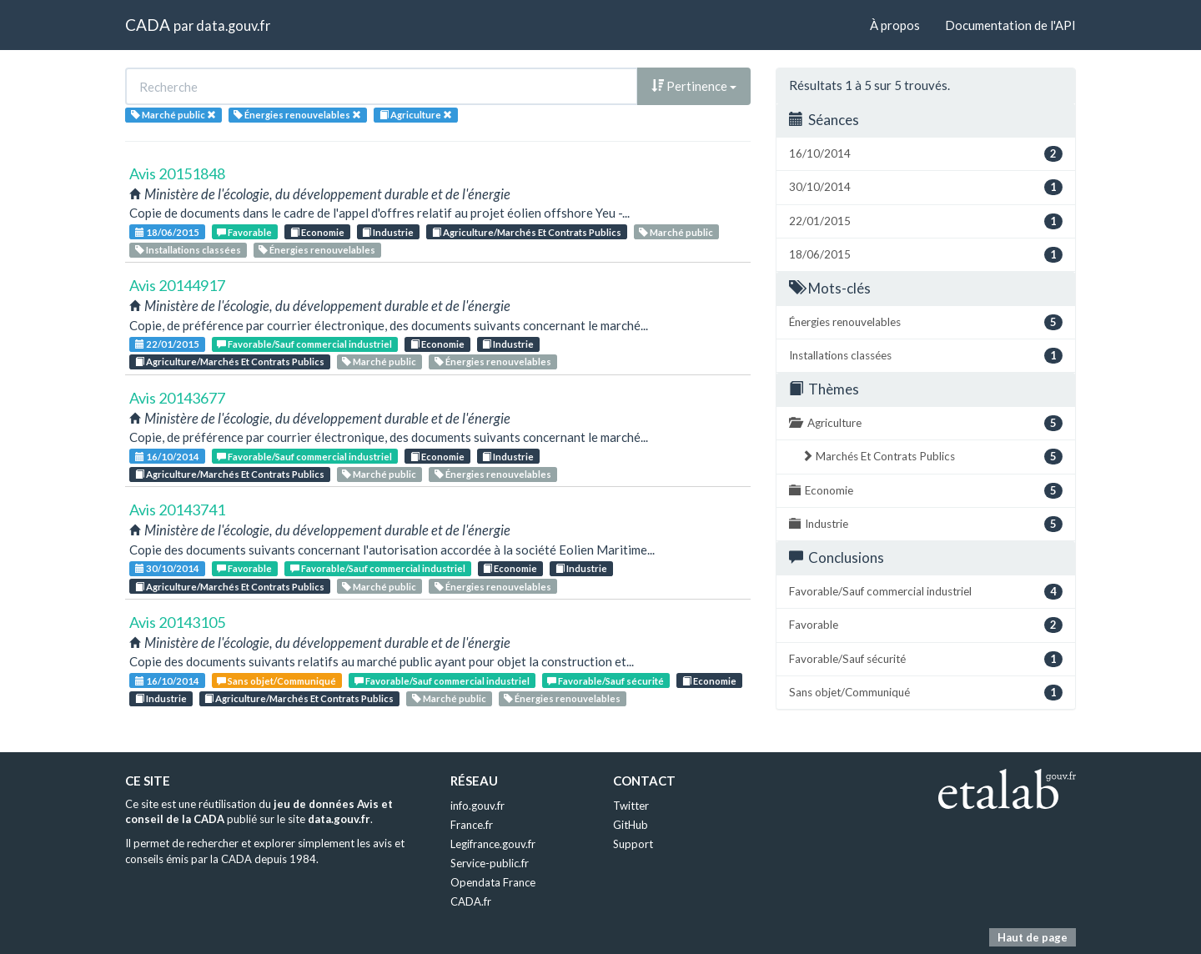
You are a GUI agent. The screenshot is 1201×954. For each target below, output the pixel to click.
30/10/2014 (167, 568)
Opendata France (492, 882)
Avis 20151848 (177, 173)
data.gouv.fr (233, 25)
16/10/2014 (167, 456)
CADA (147, 24)
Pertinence (693, 85)
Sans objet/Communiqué (276, 680)
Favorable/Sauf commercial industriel (304, 344)
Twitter (631, 805)
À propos (895, 25)
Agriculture (926, 423)
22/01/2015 (167, 344)
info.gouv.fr (477, 805)
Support (633, 844)
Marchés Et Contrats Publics (932, 456)
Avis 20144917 (177, 285)
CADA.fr (470, 901)
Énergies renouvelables (317, 249)
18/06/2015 (167, 232)
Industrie (388, 232)
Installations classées (188, 249)
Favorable (244, 232)
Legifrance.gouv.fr (492, 844)
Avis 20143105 (177, 622)
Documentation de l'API (1010, 25)
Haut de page (1032, 937)
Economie (317, 232)
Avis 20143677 (177, 398)
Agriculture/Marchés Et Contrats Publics (526, 232)
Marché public (676, 232)
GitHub (630, 824)
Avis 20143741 (177, 509)
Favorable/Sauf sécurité (605, 680)
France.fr (471, 824)
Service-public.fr (489, 863)
